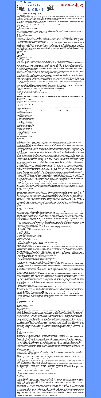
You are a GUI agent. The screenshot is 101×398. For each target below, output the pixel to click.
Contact (78, 9)
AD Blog (82, 9)
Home (73, 9)
